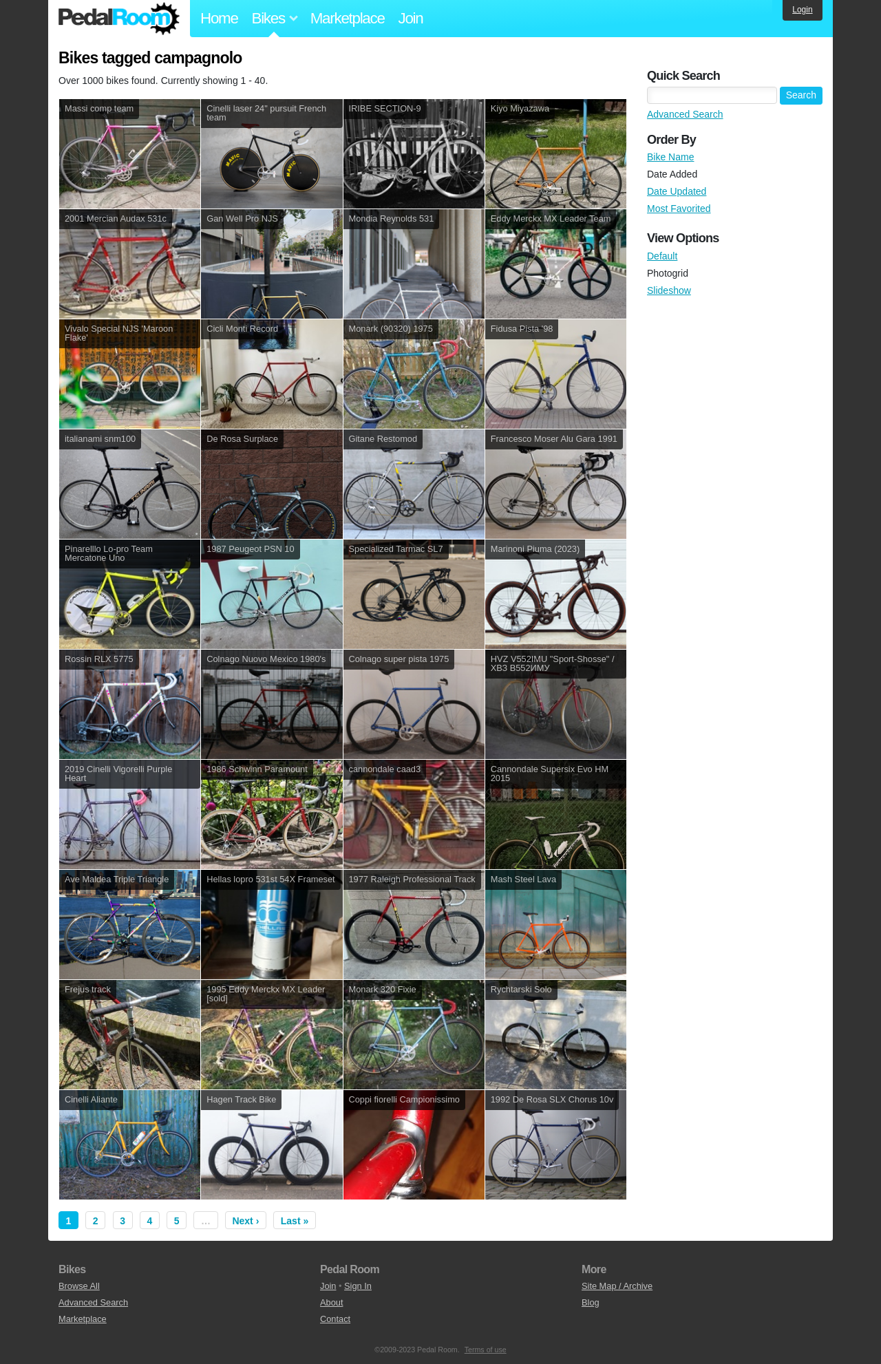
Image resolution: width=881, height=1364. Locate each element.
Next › (245, 1220)
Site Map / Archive (617, 1286)
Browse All (79, 1286)
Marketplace (347, 18)
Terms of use (486, 1349)
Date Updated (676, 191)
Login (802, 9)
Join (411, 18)
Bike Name (670, 156)
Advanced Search (685, 114)
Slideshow (669, 290)
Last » (294, 1220)
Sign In (358, 1286)
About (331, 1302)
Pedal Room (119, 18)
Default (662, 256)
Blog (590, 1302)
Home (219, 18)
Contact (335, 1319)
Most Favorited (679, 208)
